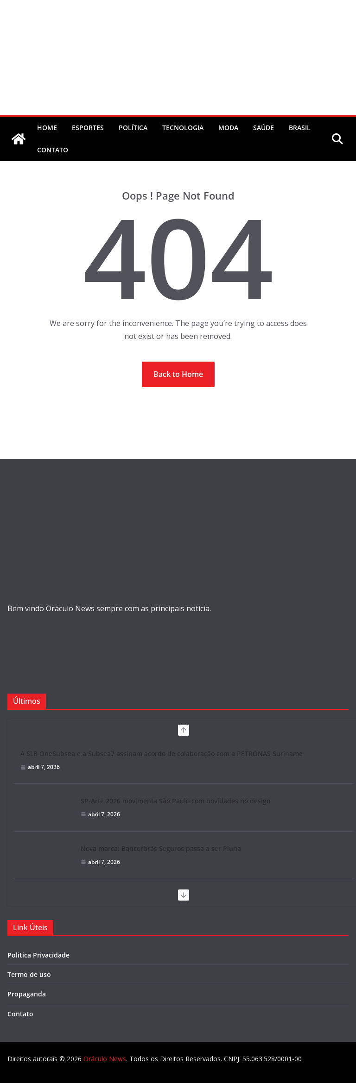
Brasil (300, 127)
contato (52, 149)
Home (47, 127)
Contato (20, 1013)
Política (133, 127)
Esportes (88, 127)
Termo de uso (29, 974)
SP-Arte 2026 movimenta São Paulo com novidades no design (176, 800)
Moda (228, 127)
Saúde (263, 127)
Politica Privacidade (38, 955)
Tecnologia (182, 127)
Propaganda (26, 993)
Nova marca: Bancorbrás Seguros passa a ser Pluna (161, 848)
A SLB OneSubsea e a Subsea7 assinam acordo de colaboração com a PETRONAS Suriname (161, 753)
